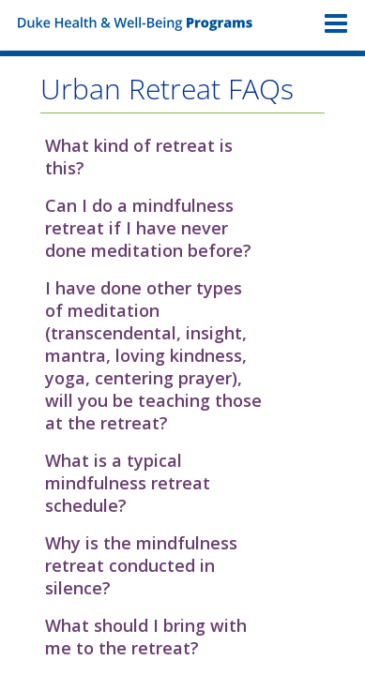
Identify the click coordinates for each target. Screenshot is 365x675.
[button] (182, 156)
